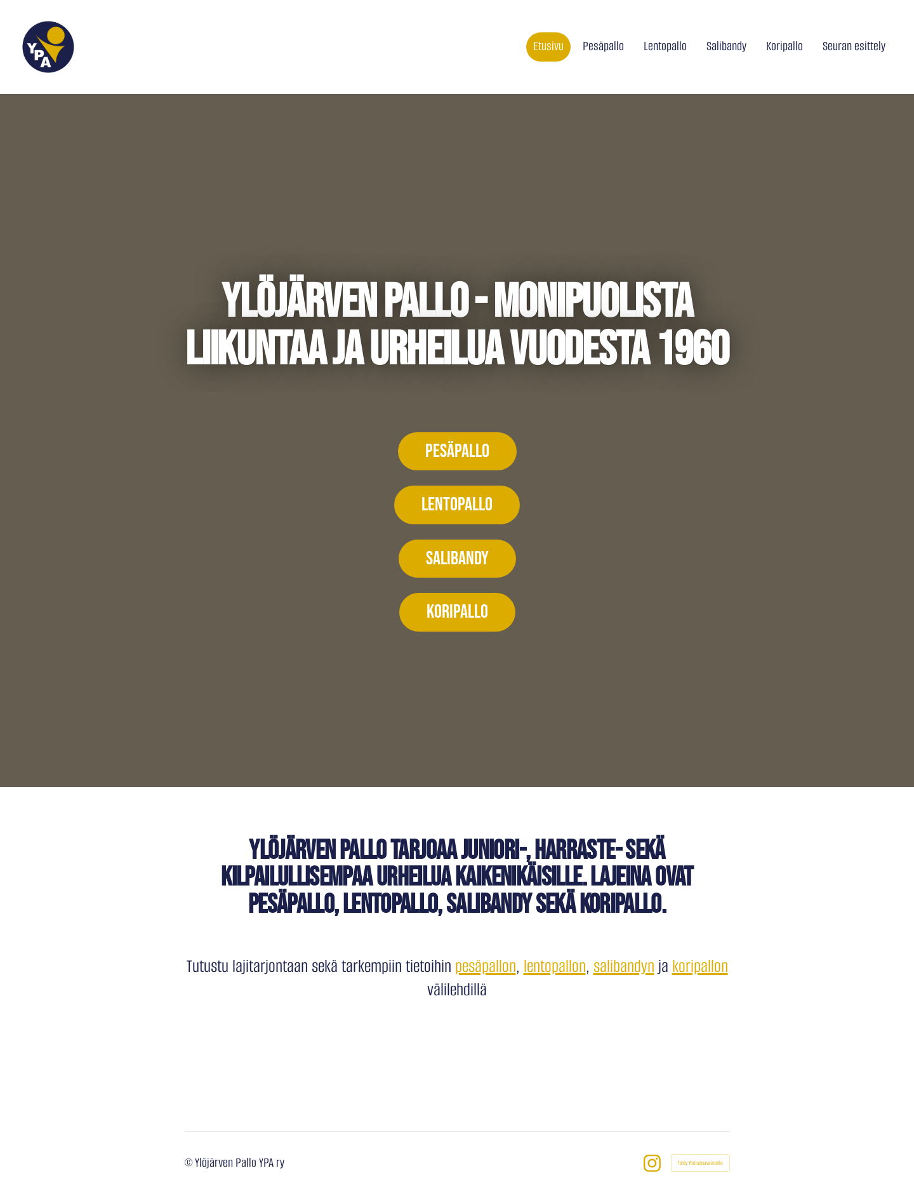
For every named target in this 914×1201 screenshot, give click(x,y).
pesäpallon (485, 966)
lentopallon (555, 966)
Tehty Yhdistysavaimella (700, 1163)
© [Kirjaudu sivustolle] (189, 1162)
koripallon (700, 966)
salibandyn (623, 966)
